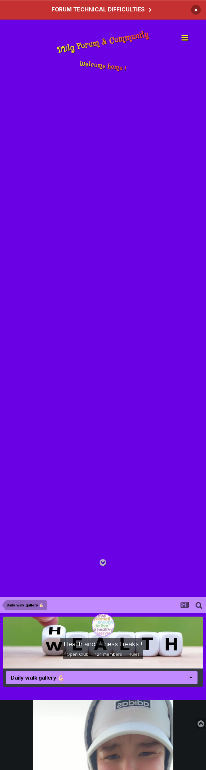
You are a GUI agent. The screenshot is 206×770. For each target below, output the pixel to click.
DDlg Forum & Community (102, 42)
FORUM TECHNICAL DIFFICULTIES (98, 9)
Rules (134, 654)
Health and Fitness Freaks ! (103, 644)
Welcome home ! (103, 66)
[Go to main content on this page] (103, 562)
